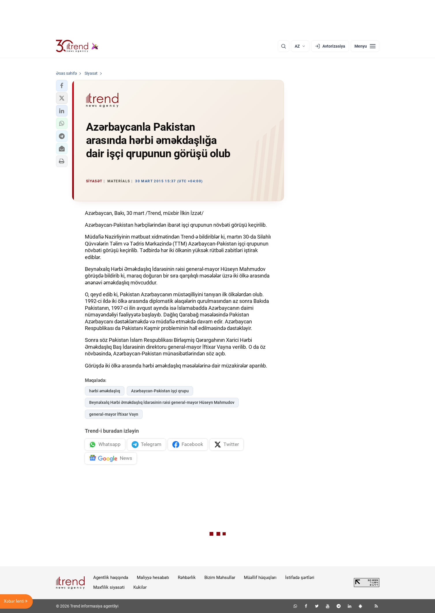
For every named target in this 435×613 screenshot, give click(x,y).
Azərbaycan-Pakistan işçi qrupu (160, 391)
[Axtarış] (283, 46)
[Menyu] (365, 46)
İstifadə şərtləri (299, 577)
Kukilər (140, 587)
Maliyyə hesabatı (153, 577)
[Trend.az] (77, 46)
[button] (61, 85)
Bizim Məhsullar (219, 577)
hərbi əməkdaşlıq (104, 391)
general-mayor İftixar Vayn (113, 414)
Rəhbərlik (187, 577)
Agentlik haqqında (110, 577)
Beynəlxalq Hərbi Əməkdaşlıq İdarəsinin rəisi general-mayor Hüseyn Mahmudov (161, 402)
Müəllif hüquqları (260, 577)
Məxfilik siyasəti (109, 587)
